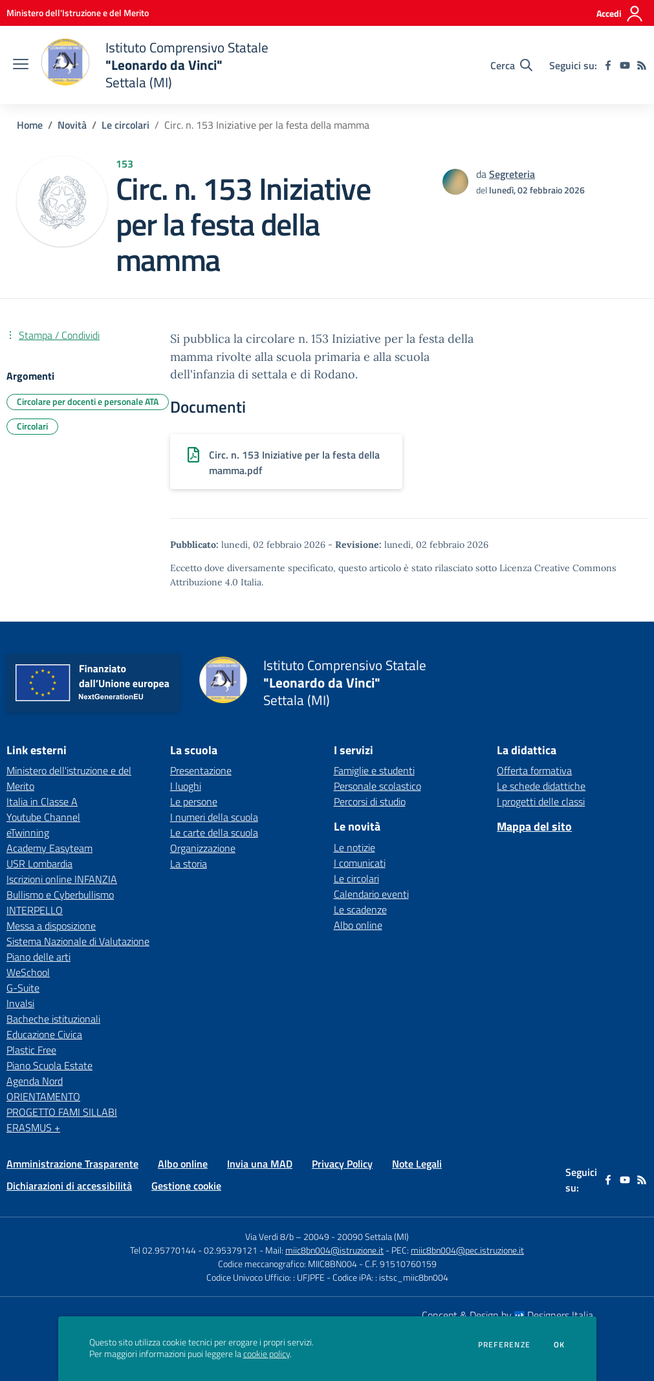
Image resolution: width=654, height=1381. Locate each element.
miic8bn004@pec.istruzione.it (467, 1250)
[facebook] (608, 65)
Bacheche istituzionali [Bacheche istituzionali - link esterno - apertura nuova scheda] (53, 1019)
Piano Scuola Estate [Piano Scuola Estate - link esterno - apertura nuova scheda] (49, 1065)
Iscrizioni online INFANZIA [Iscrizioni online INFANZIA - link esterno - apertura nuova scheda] (61, 879)
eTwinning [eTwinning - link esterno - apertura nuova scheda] (27, 832)
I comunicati (360, 863)
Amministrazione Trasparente (72, 1163)
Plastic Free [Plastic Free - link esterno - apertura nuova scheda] (31, 1050)
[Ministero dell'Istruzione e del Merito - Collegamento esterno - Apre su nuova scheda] (77, 12)
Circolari (32, 426)
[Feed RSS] (642, 65)
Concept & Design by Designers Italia (507, 1315)
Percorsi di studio (370, 801)
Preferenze (504, 1345)
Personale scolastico (377, 786)
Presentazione (201, 770)
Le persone (193, 801)
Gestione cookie (186, 1185)
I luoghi (185, 786)
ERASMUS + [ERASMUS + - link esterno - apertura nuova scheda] (33, 1127)
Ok (559, 1345)
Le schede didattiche (541, 786)
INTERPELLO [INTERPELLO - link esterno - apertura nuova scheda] (34, 910)
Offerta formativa (534, 770)
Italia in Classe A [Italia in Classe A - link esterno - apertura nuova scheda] (42, 801)
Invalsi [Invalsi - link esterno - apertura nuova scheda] (20, 1003)
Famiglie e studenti (374, 770)
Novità (72, 125)
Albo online (358, 925)
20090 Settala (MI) (373, 1236)
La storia (188, 863)
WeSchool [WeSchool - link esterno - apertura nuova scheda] (28, 972)
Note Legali (417, 1163)
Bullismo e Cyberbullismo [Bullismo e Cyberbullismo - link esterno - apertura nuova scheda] (60, 894)
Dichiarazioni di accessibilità (69, 1185)
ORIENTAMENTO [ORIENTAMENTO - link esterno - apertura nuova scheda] (43, 1096)
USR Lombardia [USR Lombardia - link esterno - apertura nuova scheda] (39, 863)
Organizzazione (202, 848)
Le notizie (354, 847)
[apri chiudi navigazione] (20, 65)
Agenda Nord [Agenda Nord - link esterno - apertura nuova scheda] (34, 1081)
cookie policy (266, 1354)
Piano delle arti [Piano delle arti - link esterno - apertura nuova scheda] (38, 956)
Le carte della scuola (214, 832)
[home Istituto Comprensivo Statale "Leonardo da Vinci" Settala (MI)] (154, 65)
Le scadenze (360, 909)
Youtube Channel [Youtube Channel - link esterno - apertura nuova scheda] (43, 817)
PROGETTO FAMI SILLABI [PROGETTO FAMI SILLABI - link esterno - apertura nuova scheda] (61, 1112)
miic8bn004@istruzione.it (334, 1250)
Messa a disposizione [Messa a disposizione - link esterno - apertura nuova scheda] (51, 925)
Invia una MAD (259, 1163)
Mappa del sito (534, 826)
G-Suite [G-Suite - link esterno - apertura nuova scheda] (22, 987)
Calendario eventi (371, 894)
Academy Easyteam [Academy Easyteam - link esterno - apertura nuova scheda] (49, 848)
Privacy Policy (342, 1163)
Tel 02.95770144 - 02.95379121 (194, 1250)
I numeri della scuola (214, 817)
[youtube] (625, 65)
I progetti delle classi (541, 801)
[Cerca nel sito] (511, 65)
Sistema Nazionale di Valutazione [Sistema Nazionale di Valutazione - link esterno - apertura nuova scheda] (77, 941)
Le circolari (125, 125)
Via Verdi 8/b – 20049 (288, 1236)
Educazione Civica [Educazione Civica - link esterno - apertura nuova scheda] (44, 1034)
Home (30, 125)
